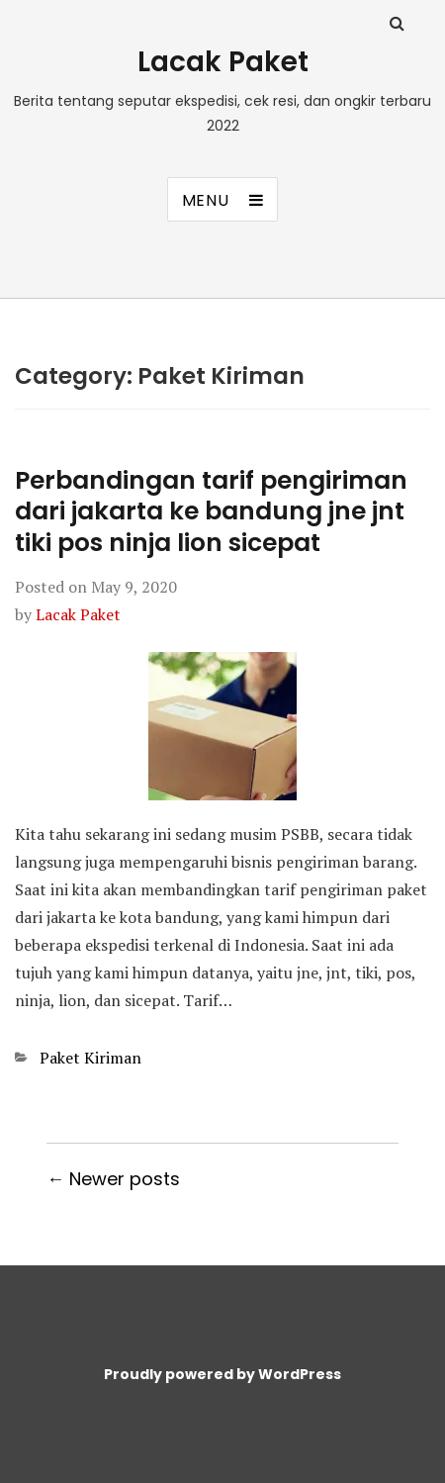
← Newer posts (113, 1178)
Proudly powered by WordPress (222, 1374)
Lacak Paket (223, 62)
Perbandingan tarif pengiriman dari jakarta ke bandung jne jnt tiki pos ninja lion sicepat (211, 511)
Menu (205, 200)
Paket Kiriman (90, 1057)
